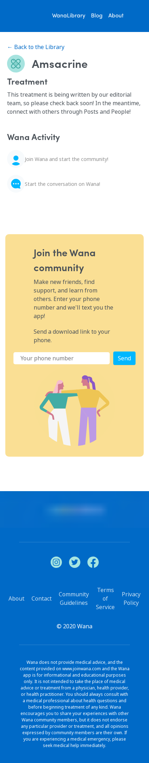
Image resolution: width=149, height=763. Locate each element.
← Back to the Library (35, 47)
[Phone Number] (61, 358)
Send (124, 358)
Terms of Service (105, 598)
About (116, 16)
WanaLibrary (68, 16)
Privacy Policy (131, 598)
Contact (41, 598)
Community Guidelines (74, 598)
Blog (97, 16)
